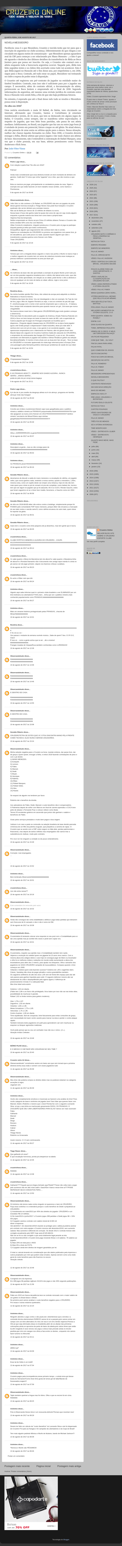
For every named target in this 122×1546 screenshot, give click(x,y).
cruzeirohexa (15, 370)
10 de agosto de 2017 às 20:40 (22, 1052)
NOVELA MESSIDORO (100, 377)
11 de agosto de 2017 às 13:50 (22, 1193)
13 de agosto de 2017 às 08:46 (22, 1451)
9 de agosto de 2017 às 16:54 (21, 348)
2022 (91, 198)
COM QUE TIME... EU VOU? (102, 340)
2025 (91, 188)
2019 (91, 208)
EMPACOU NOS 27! (99, 394)
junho (94, 450)
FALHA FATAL (96, 347)
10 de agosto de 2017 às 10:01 (22, 617)
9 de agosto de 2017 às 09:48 (21, 192)
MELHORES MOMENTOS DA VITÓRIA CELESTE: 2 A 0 (102, 311)
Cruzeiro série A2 (17, 1060)
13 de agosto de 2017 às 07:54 (22, 1365)
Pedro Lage (15, 162)
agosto (94, 231)
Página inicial (43, 1466)
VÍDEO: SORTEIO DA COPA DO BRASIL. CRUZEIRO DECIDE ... (103, 264)
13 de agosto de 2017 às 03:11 (22, 1337)
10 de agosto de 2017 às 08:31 (22, 515)
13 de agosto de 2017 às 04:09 (22, 1351)
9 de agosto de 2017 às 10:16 (21, 243)
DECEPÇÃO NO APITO (100, 360)
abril (93, 457)
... (11, 269)
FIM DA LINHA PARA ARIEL (102, 343)
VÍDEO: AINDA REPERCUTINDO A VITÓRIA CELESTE (104, 285)
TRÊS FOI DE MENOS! (100, 421)
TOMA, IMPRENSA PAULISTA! (103, 328)
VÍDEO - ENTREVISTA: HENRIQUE (100, 436)
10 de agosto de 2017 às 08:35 (22, 529)
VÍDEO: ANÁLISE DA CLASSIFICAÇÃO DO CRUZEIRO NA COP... (100, 279)
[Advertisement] (102, 571)
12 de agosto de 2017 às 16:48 (22, 1268)
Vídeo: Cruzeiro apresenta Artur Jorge (101, 96)
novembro (96, 221)
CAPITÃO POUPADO (99, 409)
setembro (95, 228)
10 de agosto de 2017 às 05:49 (22, 422)
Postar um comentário (16, 1456)
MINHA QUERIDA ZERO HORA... (104, 293)
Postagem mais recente (17, 1466)
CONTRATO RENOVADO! (101, 384)
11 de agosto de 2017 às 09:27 (22, 1143)
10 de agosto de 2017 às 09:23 (22, 567)
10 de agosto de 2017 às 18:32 (22, 909)
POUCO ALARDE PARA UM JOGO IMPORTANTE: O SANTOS (102, 271)
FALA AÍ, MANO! (97, 251)
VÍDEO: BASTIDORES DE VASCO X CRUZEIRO (101, 414)
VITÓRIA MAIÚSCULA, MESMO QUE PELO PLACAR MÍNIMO (103, 297)
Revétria (13, 291)
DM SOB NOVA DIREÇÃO (101, 387)
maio (94, 453)
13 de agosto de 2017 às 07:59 (22, 1384)
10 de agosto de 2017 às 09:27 (22, 600)
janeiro (94, 467)
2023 (91, 195)
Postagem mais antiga (69, 1466)
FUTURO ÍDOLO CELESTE (101, 402)
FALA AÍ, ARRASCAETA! (100, 255)
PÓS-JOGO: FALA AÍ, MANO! (102, 307)
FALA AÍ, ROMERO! (98, 364)
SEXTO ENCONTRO (99, 353)
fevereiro (95, 463)
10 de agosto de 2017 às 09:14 (22, 548)
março (94, 460)
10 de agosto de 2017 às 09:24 (22, 581)
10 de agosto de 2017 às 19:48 (22, 1038)
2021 (91, 201)
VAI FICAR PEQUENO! (100, 337)
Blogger (66, 1540)
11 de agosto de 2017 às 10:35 (22, 1160)
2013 (91, 481)
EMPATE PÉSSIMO (98, 245)
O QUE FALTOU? (98, 380)
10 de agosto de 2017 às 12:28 (22, 648)
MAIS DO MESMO (98, 390)
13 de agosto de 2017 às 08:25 (22, 1401)
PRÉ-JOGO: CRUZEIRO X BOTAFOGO (101, 398)
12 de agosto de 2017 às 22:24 (22, 1306)
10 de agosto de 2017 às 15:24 (22, 741)
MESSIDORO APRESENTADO (103, 374)
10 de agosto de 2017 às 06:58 (22, 493)
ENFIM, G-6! (96, 321)
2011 (91, 488)
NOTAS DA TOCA (98, 241)
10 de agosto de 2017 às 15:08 (22, 724)
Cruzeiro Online (106, 530)
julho (94, 446)
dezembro (96, 218)
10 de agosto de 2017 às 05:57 (22, 436)
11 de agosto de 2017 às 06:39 (22, 1088)
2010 (91, 491)
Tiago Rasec (15, 1151)
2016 (91, 471)
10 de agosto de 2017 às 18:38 (22, 925)
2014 (91, 478)
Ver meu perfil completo (96, 541)
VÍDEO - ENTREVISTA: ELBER (103, 431)
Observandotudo (17, 200)
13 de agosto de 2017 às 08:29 (22, 1415)
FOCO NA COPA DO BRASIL (102, 357)
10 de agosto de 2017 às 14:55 (22, 703)
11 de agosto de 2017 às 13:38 (22, 1174)
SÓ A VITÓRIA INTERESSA (101, 425)
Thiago (13, 356)
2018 (91, 211)
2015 (91, 474)
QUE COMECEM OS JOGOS (102, 350)
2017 (91, 215)
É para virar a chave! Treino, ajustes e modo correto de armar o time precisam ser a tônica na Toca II (102, 102)
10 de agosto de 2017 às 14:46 (22, 665)
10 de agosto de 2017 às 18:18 (22, 894)
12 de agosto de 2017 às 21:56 (22, 1284)
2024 (91, 191)
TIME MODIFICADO (99, 428)
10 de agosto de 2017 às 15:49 (22, 842)
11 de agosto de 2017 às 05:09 (22, 1069)
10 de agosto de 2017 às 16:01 (22, 880)
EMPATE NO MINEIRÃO (100, 248)
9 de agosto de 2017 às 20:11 (21, 381)
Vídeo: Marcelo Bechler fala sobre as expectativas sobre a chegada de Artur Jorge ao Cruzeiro (101, 109)
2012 (91, 484)
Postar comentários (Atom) (21, 1471)
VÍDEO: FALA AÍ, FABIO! (100, 289)
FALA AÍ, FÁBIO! (97, 367)
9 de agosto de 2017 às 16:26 (21, 283)
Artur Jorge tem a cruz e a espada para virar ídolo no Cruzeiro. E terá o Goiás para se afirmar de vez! (102, 116)
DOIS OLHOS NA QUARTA (101, 325)
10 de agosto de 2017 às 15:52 (22, 866)
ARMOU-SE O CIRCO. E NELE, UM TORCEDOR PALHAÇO (103, 332)
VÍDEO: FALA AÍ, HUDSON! (101, 258)
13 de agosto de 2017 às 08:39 (22, 1437)
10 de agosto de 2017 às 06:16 (22, 467)
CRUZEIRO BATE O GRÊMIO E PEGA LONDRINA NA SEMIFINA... (103, 236)
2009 (91, 494)
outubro (95, 224)
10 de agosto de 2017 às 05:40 (22, 398)
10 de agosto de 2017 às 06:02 (22, 453)
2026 (91, 185)
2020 (91, 205)
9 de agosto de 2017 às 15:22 (21, 262)
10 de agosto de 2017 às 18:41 (22, 942)
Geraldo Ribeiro (16, 475)
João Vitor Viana (17, 148)
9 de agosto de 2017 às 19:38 (21, 362)
